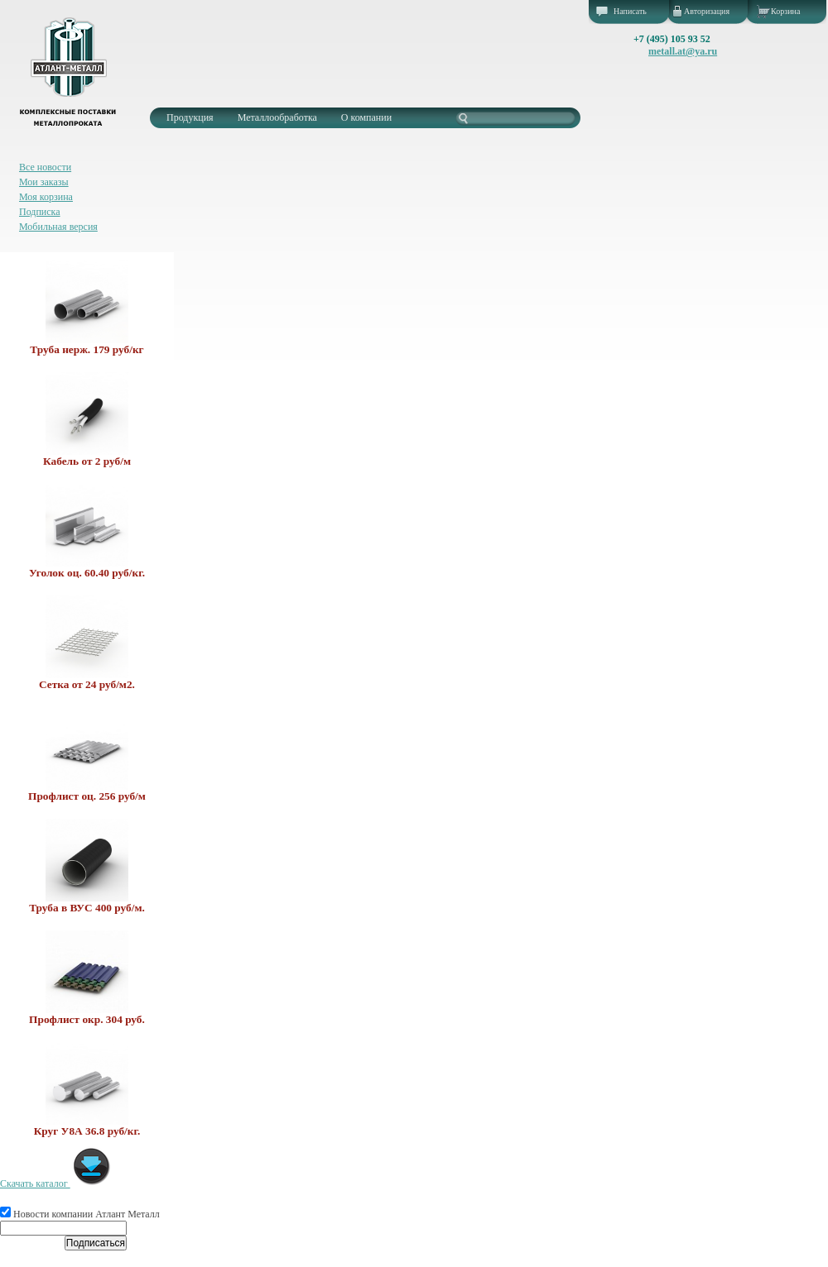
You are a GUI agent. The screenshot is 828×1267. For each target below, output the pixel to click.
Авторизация (706, 11)
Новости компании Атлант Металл (80, 1214)
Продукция (190, 117)
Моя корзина (46, 197)
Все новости (45, 167)
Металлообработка (277, 117)
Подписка (39, 212)
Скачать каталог (56, 1183)
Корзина (785, 11)
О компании (366, 117)
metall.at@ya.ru (682, 51)
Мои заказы (44, 182)
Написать (630, 11)
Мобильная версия (58, 226)
